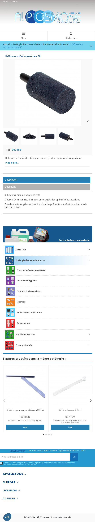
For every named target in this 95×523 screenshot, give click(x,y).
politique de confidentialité (46, 464)
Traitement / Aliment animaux (25, 271)
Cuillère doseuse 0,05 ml (70, 410)
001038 (25, 417)
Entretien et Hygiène (21, 281)
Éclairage (15, 303)
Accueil (6, 1)
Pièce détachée (19, 346)
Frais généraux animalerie (74, 241)
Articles (14, 1)
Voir (25, 428)
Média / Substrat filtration (24, 313)
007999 (70, 417)
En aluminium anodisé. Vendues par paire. (25, 421)
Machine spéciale (20, 335)
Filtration (15, 251)
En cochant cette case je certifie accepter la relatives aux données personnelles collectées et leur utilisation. (39, 465)
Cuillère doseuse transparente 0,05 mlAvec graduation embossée (70, 422)
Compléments (18, 324)
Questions (10, 187)
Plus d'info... (12, 163)
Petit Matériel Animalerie (23, 292)
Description (11, 180)
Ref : (8, 150)
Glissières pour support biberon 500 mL (25, 410)
